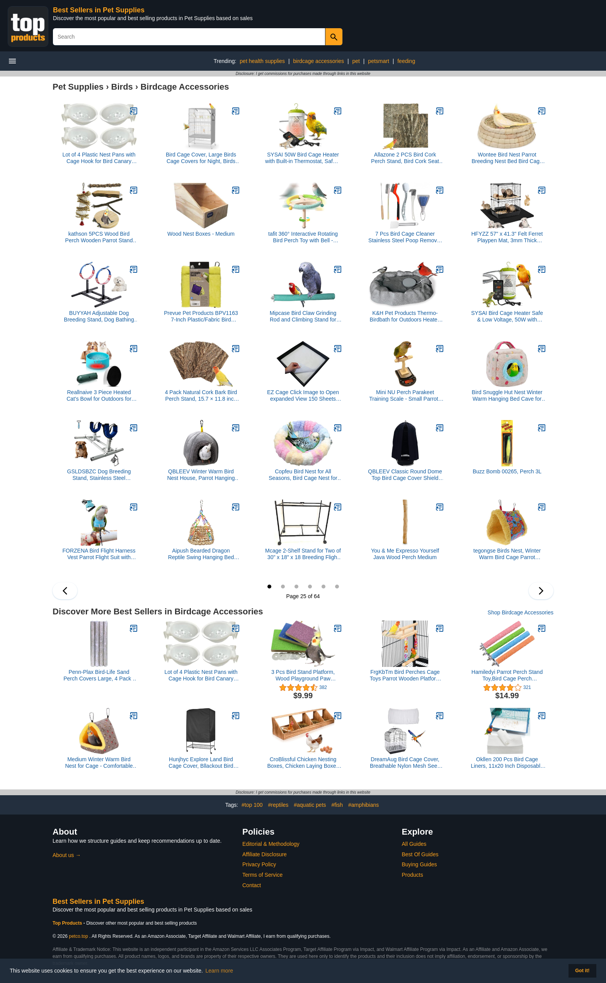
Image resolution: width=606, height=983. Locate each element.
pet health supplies (262, 61)
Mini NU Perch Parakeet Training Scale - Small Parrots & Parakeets (405, 395)
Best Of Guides (420, 854)
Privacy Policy (259, 864)
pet (355, 61)
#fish (337, 805)
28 (310, 586)
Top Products (68, 923)
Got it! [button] (582, 970)
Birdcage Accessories (184, 87)
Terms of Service (262, 875)
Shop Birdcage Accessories (520, 612)
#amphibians (363, 805)
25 (269, 586)
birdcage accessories (318, 61)
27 (296, 586)
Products (412, 875)
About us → (67, 855)
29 (323, 586)
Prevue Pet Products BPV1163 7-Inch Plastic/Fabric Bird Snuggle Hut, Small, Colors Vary (201, 316)
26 (283, 586)
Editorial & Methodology (271, 844)
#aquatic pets (310, 805)
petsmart (378, 61)
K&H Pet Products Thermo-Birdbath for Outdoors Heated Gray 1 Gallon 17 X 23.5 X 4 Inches (405, 316)
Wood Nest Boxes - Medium (201, 234)
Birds (122, 87)
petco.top (78, 936)
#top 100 (252, 805)
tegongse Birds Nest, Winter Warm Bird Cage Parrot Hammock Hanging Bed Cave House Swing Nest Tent (507, 554)
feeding (406, 61)
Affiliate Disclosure (264, 854)
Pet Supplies (78, 87)
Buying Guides (419, 864)
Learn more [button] (219, 971)
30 (337, 586)
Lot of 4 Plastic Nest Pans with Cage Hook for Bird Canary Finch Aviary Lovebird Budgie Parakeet (98, 158)
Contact (251, 885)
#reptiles (278, 805)
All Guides (414, 844)
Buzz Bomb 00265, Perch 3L (507, 471)
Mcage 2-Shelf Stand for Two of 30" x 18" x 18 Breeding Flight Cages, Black (303, 554)
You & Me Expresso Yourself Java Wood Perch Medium (405, 554)
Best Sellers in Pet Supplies (99, 10)
